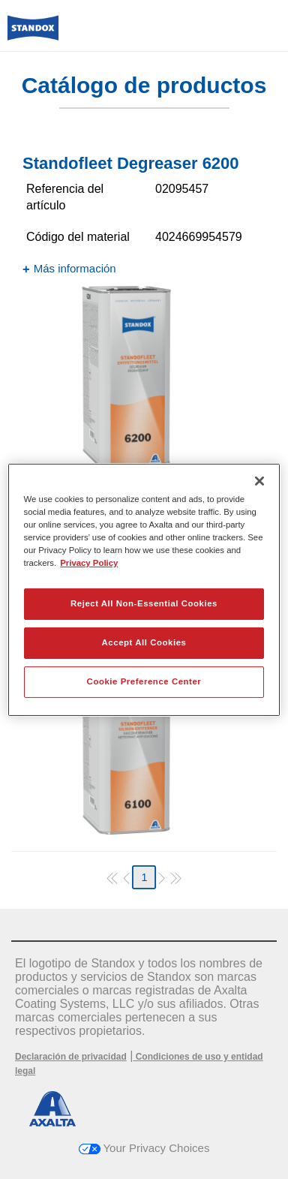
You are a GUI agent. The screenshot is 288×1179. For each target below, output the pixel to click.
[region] (144, 589)
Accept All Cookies (144, 642)
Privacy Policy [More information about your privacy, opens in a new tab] (89, 562)
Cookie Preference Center (144, 681)
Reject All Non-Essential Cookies (144, 603)
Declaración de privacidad (71, 1056)
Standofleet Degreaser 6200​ (130, 163)
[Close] (259, 480)
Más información (75, 268)
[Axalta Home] (33, 34)
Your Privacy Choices (144, 1147)
